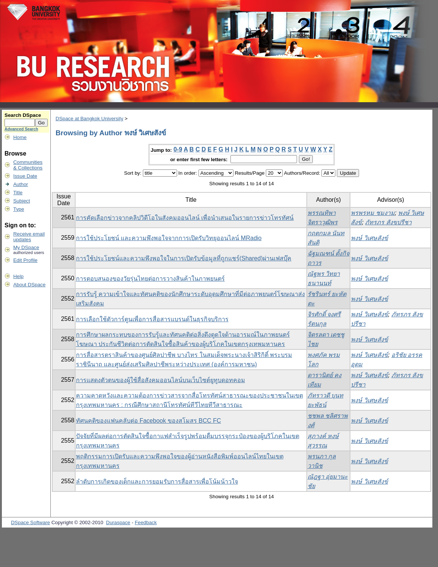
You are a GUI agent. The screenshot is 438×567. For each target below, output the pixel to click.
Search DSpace (23, 115)
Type (18, 209)
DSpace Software (30, 522)
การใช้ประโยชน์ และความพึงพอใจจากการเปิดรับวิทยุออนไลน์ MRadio (169, 238)
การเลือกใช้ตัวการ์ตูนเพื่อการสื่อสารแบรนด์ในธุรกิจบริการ (152, 319)
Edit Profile (25, 260)
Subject (21, 201)
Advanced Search (21, 129)
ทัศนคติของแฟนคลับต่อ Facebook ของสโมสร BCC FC (148, 420)
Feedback (146, 522)
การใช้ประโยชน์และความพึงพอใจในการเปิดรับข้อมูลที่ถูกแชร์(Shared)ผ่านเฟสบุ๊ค (183, 258)
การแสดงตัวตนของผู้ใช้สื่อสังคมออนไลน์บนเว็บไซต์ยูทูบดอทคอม (160, 380)
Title (18, 192)
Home (20, 137)
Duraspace (118, 522)
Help (18, 276)
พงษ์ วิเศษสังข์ (369, 238)
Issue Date (25, 176)
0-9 (177, 149)
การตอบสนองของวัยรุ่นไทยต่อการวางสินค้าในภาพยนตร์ (150, 278)
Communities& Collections (27, 165)
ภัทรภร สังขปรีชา (388, 222)
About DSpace (29, 284)
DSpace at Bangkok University (89, 118)
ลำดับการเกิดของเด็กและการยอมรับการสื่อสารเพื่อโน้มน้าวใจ (157, 481)
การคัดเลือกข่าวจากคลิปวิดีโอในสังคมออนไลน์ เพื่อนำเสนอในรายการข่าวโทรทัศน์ (185, 218)
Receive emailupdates (29, 236)
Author (20, 184)
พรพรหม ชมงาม (372, 213)
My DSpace (26, 247)
